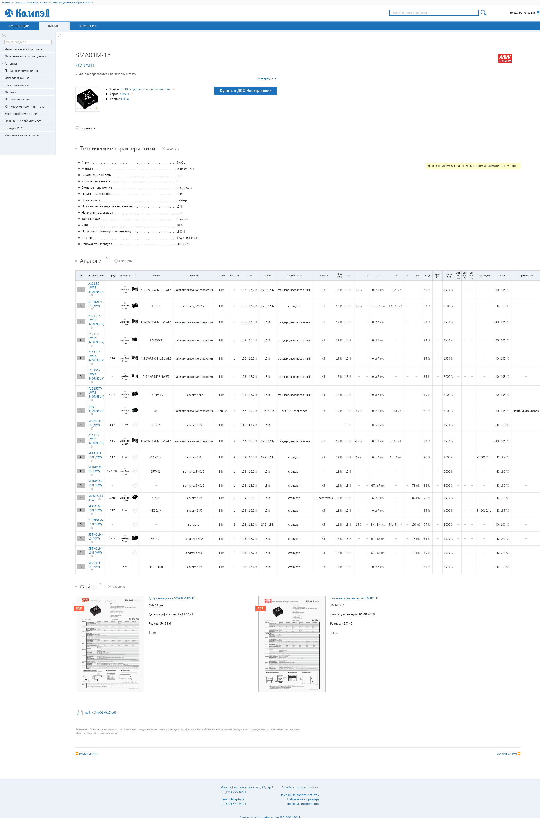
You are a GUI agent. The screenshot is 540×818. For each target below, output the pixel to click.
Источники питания (18, 99)
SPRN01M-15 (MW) (95, 423)
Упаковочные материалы (22, 135)
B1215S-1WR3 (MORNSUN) (96, 338)
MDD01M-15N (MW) (95, 455)
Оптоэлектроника (17, 78)
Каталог (54, 26)
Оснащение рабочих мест (23, 121)
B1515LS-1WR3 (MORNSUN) (96, 356)
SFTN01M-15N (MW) (95, 483)
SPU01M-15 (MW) (94, 565)
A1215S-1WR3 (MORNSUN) (96, 288)
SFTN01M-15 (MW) (95, 469)
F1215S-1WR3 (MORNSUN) (96, 374)
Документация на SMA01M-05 (171, 598)
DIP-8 (125, 99)
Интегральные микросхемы (24, 49)
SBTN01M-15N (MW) (95, 551)
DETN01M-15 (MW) (95, 304)
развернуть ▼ (267, 78)
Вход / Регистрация (522, 13)
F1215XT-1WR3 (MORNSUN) (96, 392)
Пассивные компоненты (21, 71)
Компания (88, 26)
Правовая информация (303, 804)
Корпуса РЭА (13, 128)
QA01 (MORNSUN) (96, 409)
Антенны (11, 63)
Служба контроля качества (300, 787)
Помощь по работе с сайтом (299, 795)
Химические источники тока (25, 106)
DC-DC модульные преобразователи (147, 89)
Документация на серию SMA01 (354, 598)
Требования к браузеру (302, 799)
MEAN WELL (85, 65)
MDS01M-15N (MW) (95, 508)
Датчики (10, 92)
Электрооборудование (21, 114)
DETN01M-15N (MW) (95, 522)
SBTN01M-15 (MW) (95, 536)
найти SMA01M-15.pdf (100, 712)
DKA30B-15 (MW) (88, 753)
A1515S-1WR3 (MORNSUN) (96, 439)
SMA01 (127, 94)
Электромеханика (17, 85)
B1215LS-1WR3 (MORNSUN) (96, 320)
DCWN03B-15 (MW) (507, 753)
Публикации (19, 26)
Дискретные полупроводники (25, 56)
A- (81, 289)
